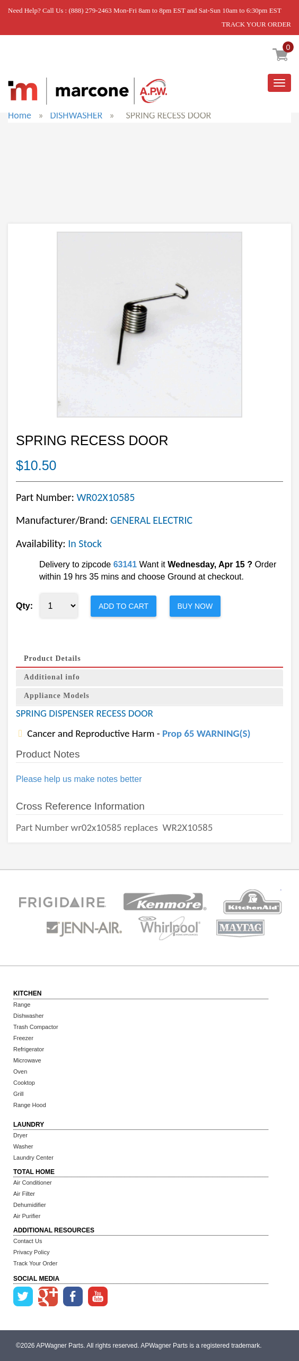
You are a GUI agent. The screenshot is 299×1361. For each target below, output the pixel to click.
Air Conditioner (32, 1182)
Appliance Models (57, 696)
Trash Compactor (35, 1027)
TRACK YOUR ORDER (256, 24)
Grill (18, 1094)
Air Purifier (26, 1216)
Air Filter (24, 1193)
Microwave (27, 1060)
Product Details (52, 658)
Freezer (23, 1038)
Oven (20, 1071)
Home (19, 115)
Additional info (52, 677)
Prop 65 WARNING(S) (206, 733)
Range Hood (29, 1105)
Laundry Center (33, 1157)
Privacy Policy (31, 1252)
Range (21, 1004)
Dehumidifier (29, 1205)
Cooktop (24, 1082)
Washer (23, 1146)
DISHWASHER (76, 115)
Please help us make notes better (79, 779)
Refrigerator (28, 1049)
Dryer (20, 1135)
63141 (125, 564)
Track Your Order (35, 1263)
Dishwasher (28, 1016)
